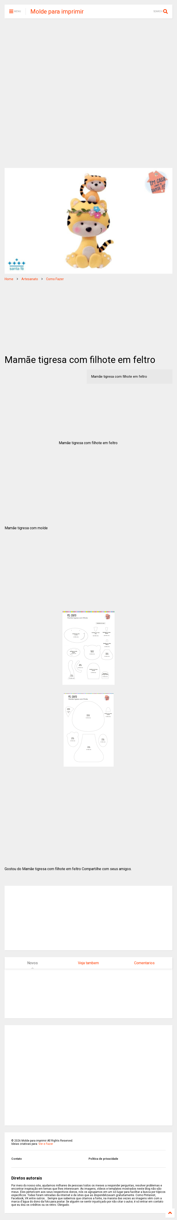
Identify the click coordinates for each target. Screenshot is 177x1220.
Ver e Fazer (45, 1143)
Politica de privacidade (103, 1158)
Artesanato (29, 279)
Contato (16, 1158)
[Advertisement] (88, 57)
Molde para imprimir (57, 11)
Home (9, 279)
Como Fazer (55, 279)
